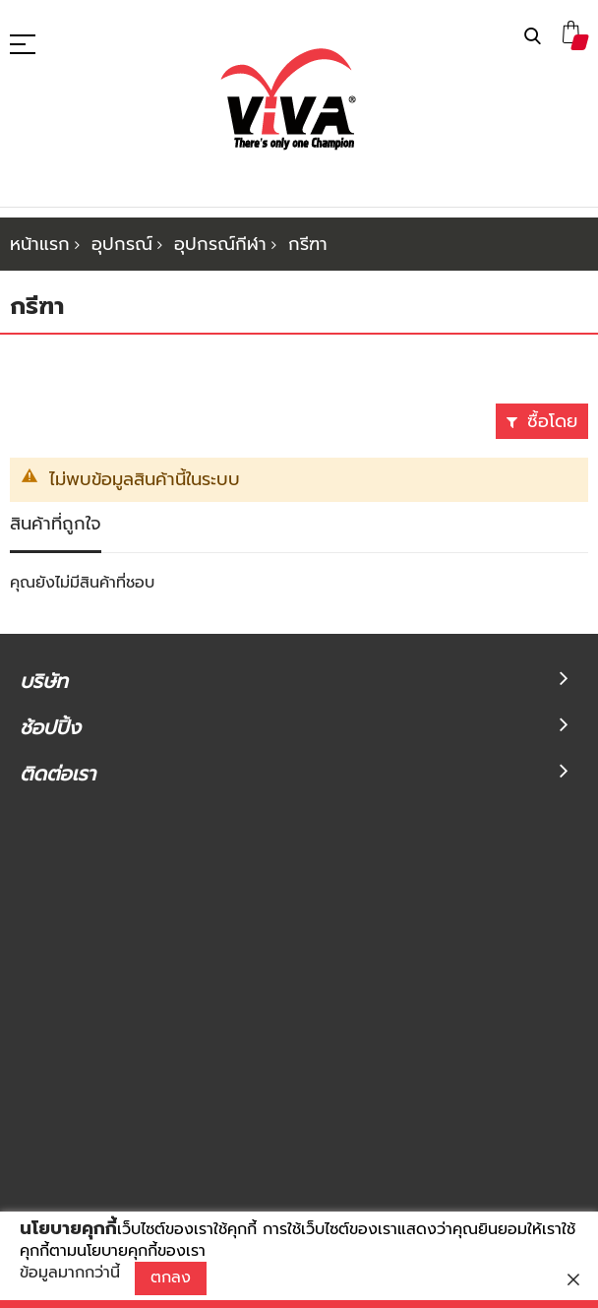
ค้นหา (532, 37)
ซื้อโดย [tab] (552, 421)
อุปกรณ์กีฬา (220, 244)
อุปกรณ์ (121, 244)
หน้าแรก (40, 244)
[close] (573, 1279)
